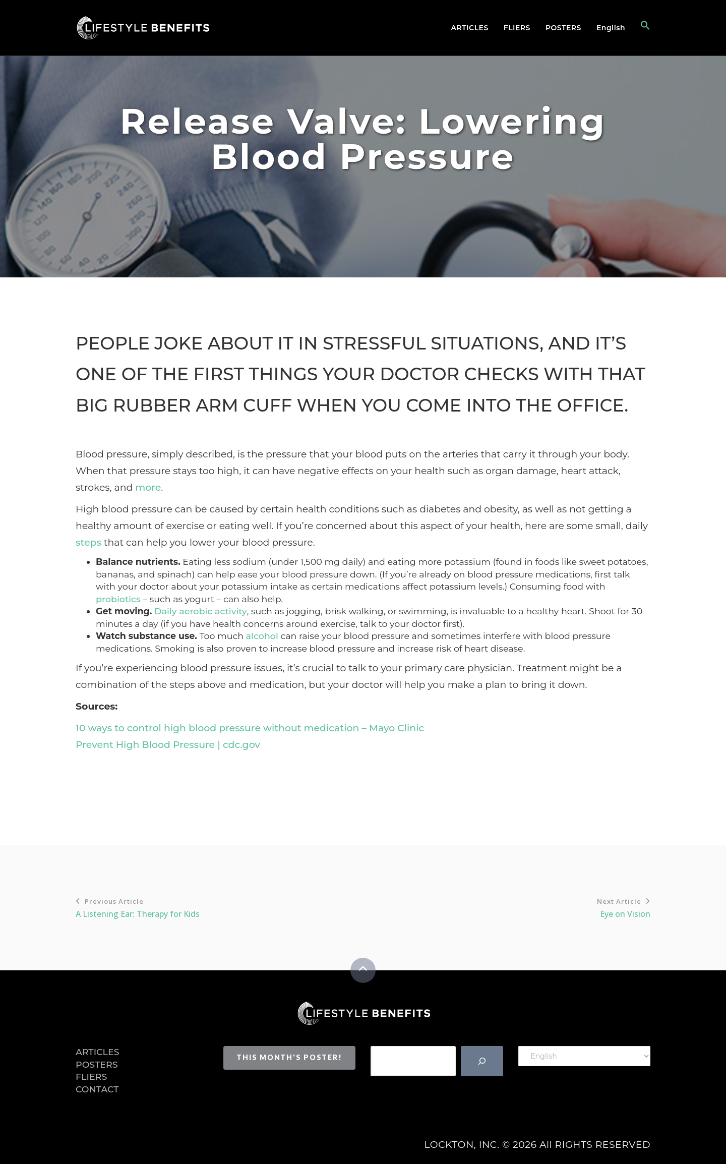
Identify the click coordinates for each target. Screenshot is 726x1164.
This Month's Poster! (289, 1057)
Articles (470, 27)
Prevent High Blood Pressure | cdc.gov (168, 744)
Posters (563, 27)
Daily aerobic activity (200, 611)
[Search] (482, 1061)
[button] (641, 27)
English (610, 27)
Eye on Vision (506, 907)
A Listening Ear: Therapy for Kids (219, 907)
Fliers (517, 27)
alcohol (262, 635)
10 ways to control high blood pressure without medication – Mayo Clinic (250, 728)
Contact (97, 1089)
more (148, 487)
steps (88, 542)
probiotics (118, 599)
